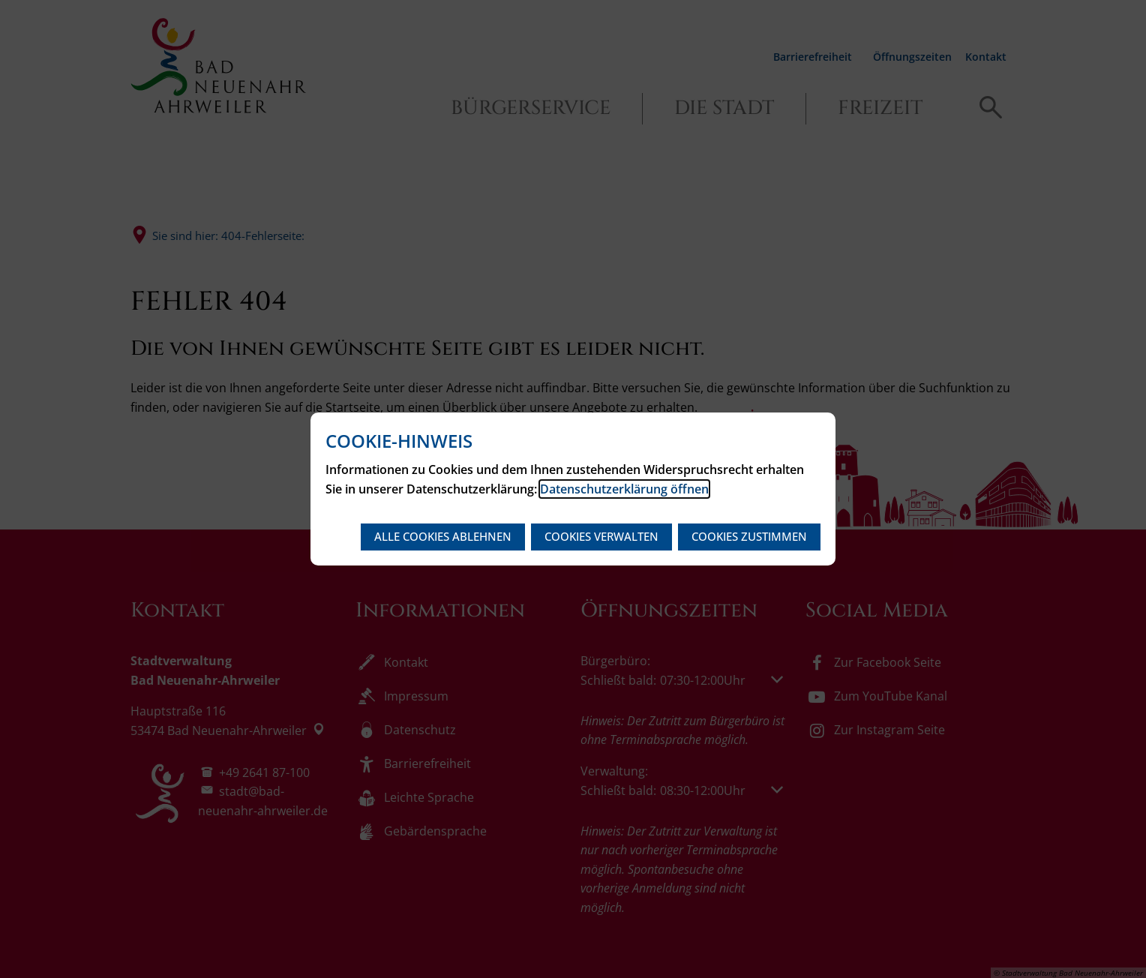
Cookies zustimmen (749, 536)
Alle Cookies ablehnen (443, 536)
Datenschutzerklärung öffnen (624, 489)
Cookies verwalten (601, 536)
